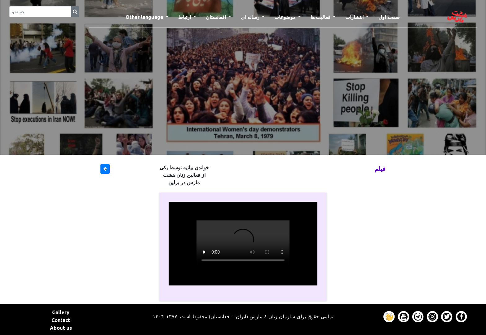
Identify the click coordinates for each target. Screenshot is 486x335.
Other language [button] (145, 17)
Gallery (60, 312)
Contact (60, 320)
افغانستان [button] (216, 17)
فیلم (380, 168)
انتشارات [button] (355, 17)
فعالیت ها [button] (321, 17)
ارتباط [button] (185, 17)
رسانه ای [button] (251, 17)
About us (61, 328)
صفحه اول (391, 16)
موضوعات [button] (285, 17)
